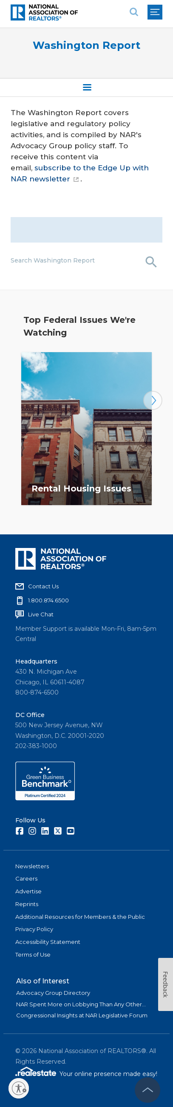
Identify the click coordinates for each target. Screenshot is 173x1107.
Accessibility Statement (47, 941)
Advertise (28, 891)
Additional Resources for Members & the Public (80, 916)
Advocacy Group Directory (53, 992)
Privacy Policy (34, 929)
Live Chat (41, 614)
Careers (26, 878)
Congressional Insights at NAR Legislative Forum (81, 1015)
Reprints (26, 904)
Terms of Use (33, 954)
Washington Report (86, 45)
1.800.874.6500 (48, 600)
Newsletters (32, 866)
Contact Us (43, 586)
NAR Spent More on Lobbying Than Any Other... (81, 1004)
